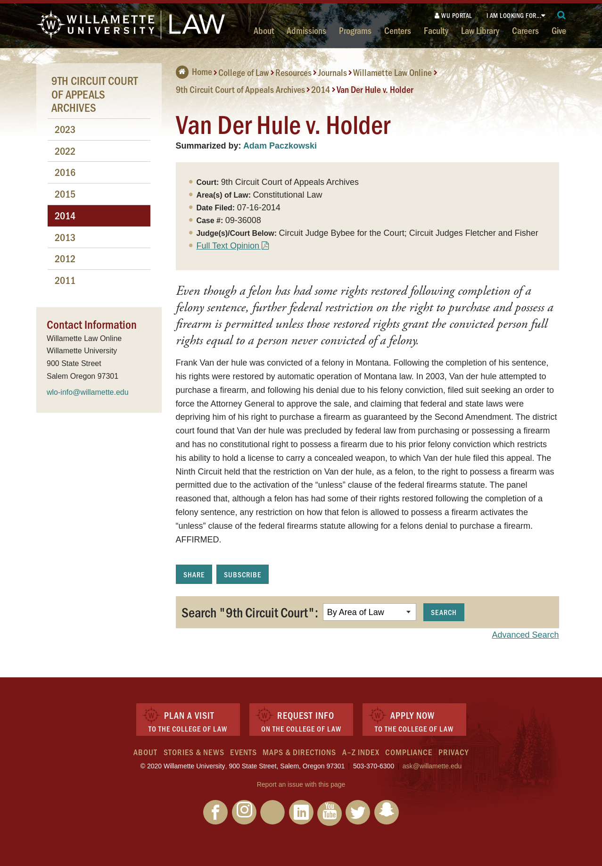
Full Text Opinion (227, 245)
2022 (65, 151)
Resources (293, 72)
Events (243, 752)
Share (194, 574)
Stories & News (194, 752)
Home (194, 71)
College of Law (243, 72)
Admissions (306, 30)
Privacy (453, 752)
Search (444, 612)
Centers (397, 30)
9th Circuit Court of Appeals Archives (240, 89)
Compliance (408, 752)
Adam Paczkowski (280, 145)
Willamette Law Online (392, 72)
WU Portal (453, 15)
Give (559, 30)
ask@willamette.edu (432, 766)
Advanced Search (525, 635)
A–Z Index (360, 752)
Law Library (480, 30)
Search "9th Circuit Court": (249, 612)
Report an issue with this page (301, 784)
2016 (65, 172)
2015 (65, 193)
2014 (320, 89)
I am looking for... (514, 15)
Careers (525, 30)
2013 (65, 237)
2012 (65, 258)
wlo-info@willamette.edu (88, 392)
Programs (355, 30)
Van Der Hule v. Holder (375, 89)
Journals (332, 72)
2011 (65, 280)
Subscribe (242, 574)
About (264, 30)
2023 (65, 129)
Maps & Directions (299, 752)
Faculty (436, 30)
